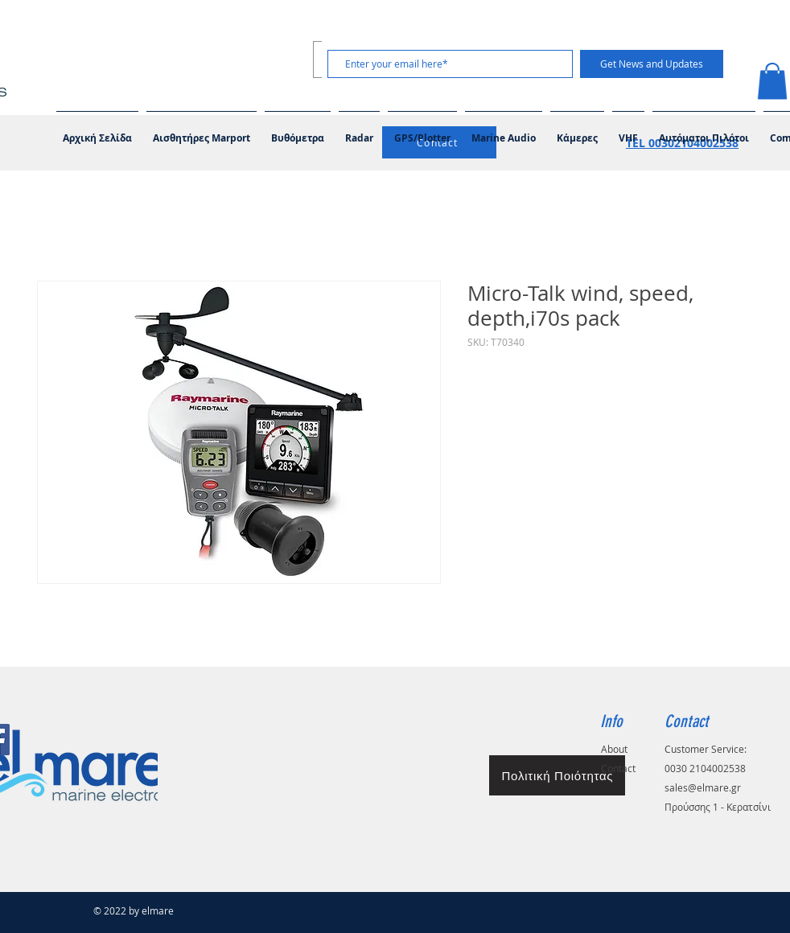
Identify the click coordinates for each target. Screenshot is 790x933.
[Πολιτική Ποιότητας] (557, 775)
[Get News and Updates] (651, 64)
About (614, 748)
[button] (503, 131)
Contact (618, 768)
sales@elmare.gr (703, 787)
